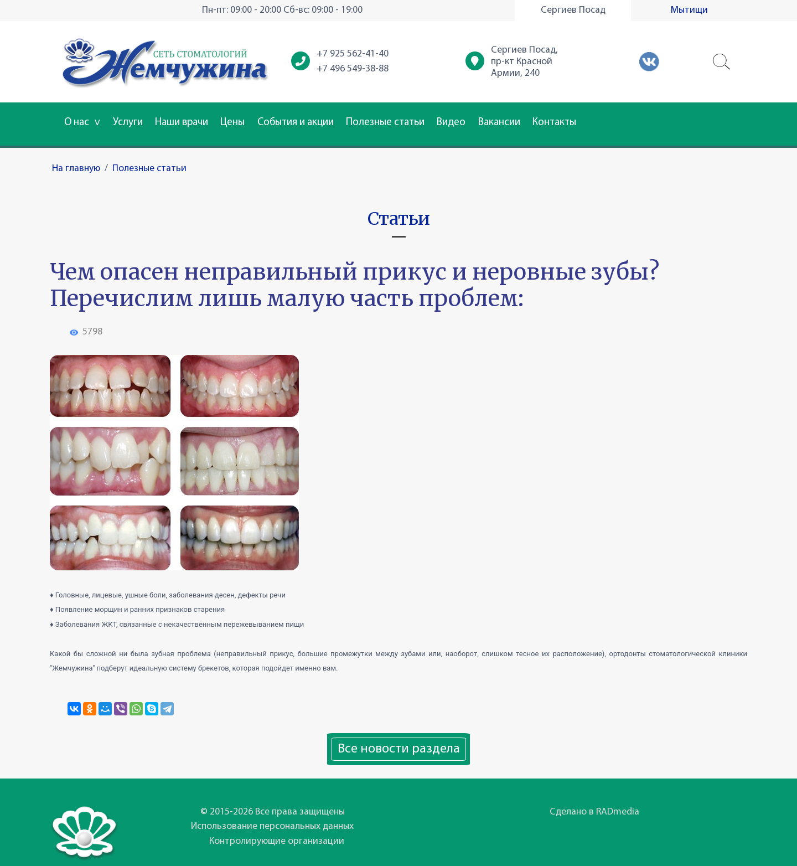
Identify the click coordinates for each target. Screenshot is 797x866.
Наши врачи (181, 122)
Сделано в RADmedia (594, 812)
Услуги (128, 122)
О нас (82, 122)
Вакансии (499, 122)
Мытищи (689, 10)
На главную (76, 168)
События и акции (295, 122)
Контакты (554, 122)
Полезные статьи (385, 122)
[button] (721, 62)
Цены (232, 122)
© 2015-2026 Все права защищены (272, 812)
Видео (451, 122)
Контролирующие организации (276, 841)
